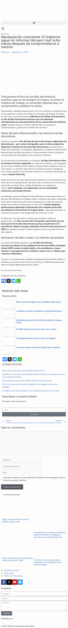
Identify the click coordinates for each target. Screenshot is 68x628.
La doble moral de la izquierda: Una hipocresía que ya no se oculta (30, 390)
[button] (34, 23)
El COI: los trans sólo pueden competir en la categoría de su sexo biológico (48, 562)
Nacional (5, 34)
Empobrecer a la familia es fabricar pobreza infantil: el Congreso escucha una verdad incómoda (50, 534)
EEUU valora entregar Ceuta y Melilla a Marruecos (23, 370)
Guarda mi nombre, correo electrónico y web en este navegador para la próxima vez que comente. (34, 479)
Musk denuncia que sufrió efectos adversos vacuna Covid (26, 380)
